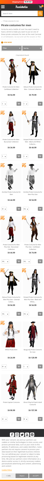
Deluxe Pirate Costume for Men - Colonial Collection (33, 88)
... (1, 21)
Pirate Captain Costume (11, 402)
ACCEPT (36, 476)
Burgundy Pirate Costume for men (33, 351)
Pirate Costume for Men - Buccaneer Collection (11, 140)
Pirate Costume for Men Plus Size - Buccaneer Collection (11, 247)
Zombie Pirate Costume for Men (11, 193)
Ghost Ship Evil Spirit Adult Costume (32, 403)
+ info (8, 476)
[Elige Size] (4, 104)
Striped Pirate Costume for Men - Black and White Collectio (32, 141)
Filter (5, 48)
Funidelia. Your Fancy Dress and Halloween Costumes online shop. (21, 7)
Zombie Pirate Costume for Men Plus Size (32, 193)
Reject (22, 476)
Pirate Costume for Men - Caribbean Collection (11, 88)
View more (8, 42)
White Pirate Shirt (11, 350)
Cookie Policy (7, 470)
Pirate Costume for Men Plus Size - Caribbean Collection (32, 247)
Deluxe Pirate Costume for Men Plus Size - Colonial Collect (11, 299)
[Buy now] (19, 104)
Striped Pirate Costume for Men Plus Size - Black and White (32, 299)
